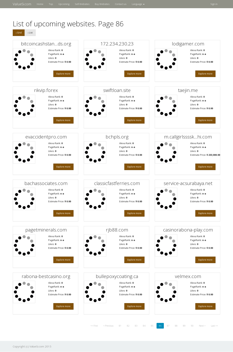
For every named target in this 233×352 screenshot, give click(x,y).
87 (168, 325)
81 (120, 325)
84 (144, 325)
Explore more (63, 73)
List (30, 32)
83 (136, 325)
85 (152, 325)
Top (51, 4)
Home (40, 4)
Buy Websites (102, 4)
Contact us (120, 4)
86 (160, 325)
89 (184, 325)
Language (138, 4)
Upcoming (63, 4)
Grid (19, 32)
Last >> (214, 325)
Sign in (214, 4)
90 (192, 325)
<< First (94, 325)
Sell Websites (82, 4)
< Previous (108, 325)
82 (128, 325)
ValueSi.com (22, 4)
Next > (202, 325)
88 (176, 325)
